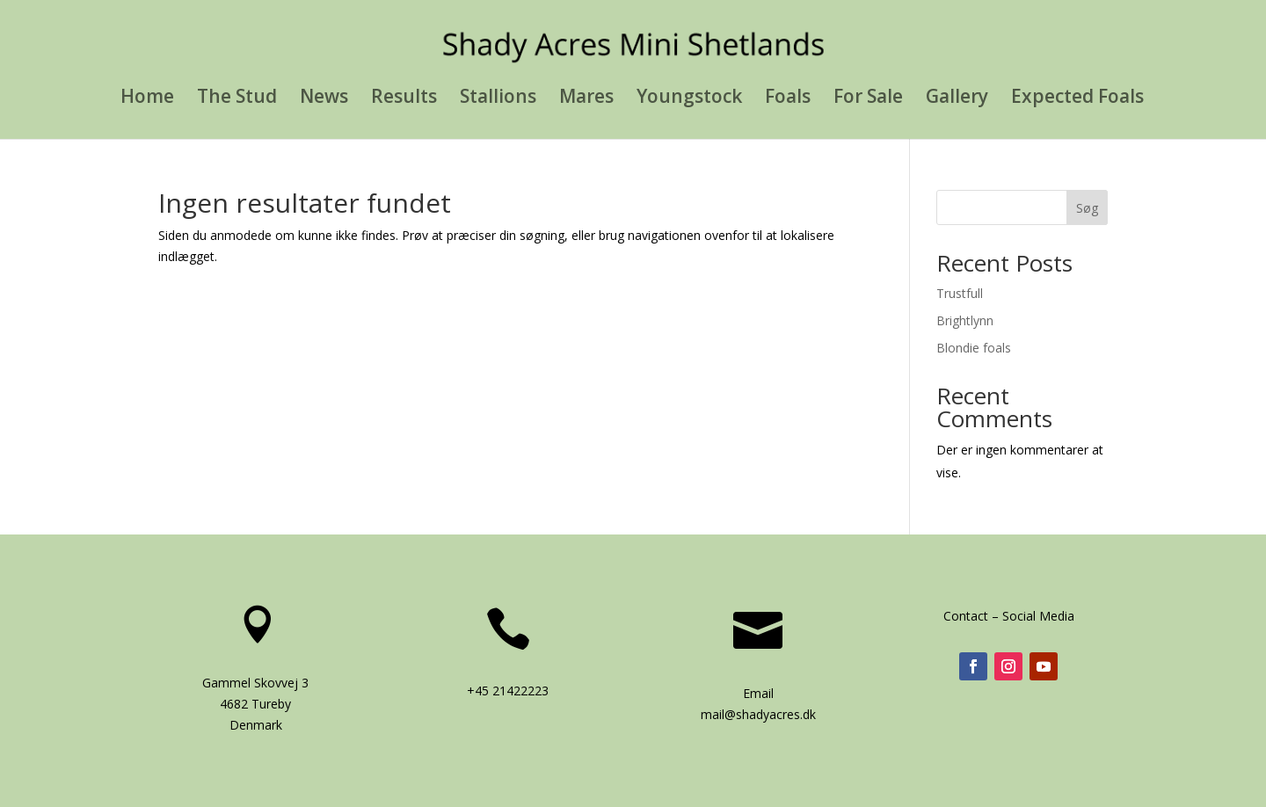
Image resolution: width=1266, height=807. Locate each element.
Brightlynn (964, 320)
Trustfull (959, 293)
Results (404, 99)
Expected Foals (1077, 99)
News (324, 99)
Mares (586, 99)
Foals (788, 99)
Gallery (957, 99)
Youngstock (689, 99)
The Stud (237, 99)
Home (147, 99)
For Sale (868, 99)
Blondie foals (973, 347)
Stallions (498, 99)
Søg (1087, 208)
